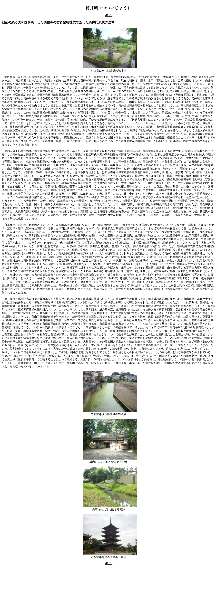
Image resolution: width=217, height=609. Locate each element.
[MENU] (108, 15)
